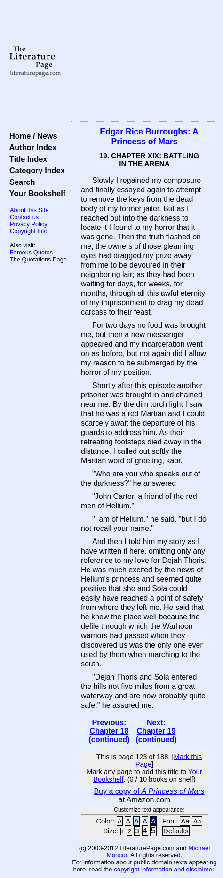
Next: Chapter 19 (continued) (155, 731)
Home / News (31, 136)
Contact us (24, 217)
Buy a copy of (149, 791)
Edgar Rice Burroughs (144, 131)
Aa (185, 821)
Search (20, 182)
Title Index (26, 159)
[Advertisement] (144, 61)
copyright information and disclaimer (164, 869)
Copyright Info (29, 231)
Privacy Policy (29, 224)
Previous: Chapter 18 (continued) (108, 731)
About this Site (29, 210)
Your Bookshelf (35, 193)
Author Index (30, 147)
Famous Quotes (31, 252)
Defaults (176, 831)
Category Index (35, 170)
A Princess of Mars (155, 136)
